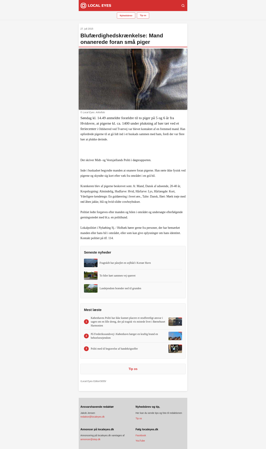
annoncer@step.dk (90, 439)
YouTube (140, 440)
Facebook (141, 435)
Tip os (143, 15)
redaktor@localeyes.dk (92, 416)
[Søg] (183, 5)
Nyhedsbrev (126, 15)
